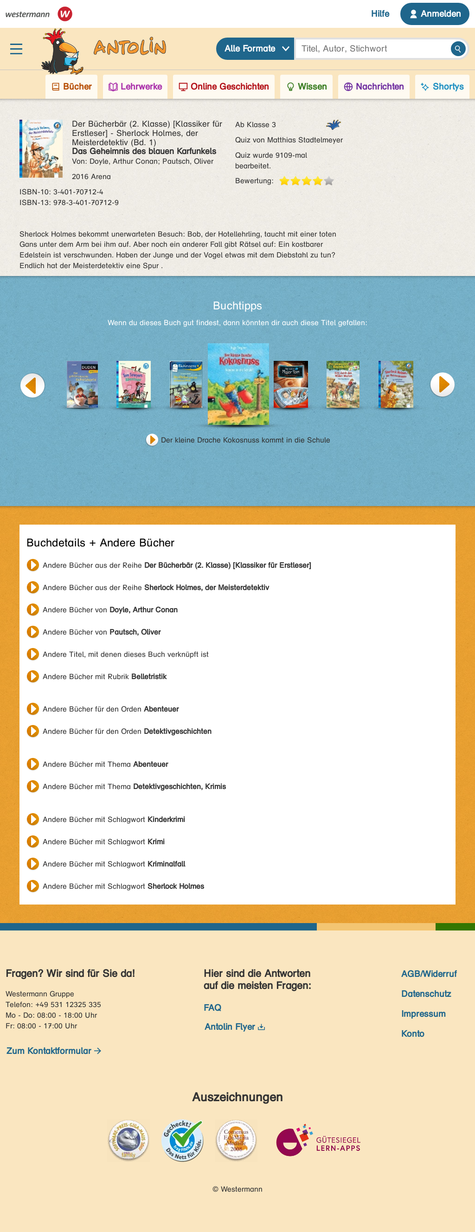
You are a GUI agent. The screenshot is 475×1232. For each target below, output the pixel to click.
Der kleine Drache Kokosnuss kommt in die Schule (245, 440)
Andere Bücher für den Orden (111, 709)
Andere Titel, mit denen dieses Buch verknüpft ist (126, 654)
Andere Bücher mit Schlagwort (114, 819)
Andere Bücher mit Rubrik (105, 676)
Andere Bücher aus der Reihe (177, 565)
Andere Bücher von (110, 609)
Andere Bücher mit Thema (105, 764)
